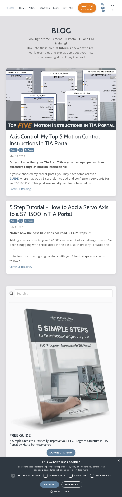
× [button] (118, 461)
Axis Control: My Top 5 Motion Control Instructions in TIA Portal (55, 140)
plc (20, 150)
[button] (61, 491)
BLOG (56, 7)
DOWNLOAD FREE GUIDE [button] (87, 8)
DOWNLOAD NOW (61, 452)
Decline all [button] (71, 484)
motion (13, 150)
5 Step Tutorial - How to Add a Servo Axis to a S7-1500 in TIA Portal (59, 210)
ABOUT (33, 7)
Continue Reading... (21, 189)
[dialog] (61, 477)
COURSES (45, 7)
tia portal (29, 150)
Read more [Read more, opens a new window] (83, 470)
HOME (22, 7)
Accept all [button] (50, 484)
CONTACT (67, 7)
